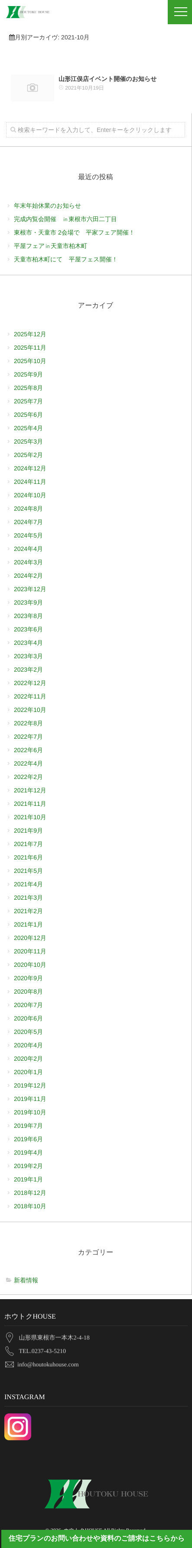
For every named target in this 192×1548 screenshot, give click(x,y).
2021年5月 (28, 870)
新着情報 (26, 1280)
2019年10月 (30, 1112)
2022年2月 (28, 776)
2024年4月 (28, 548)
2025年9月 (28, 374)
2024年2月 (28, 575)
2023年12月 (30, 589)
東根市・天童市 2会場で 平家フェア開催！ (77, 232)
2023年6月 (28, 629)
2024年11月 (30, 481)
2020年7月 (28, 1004)
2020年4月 (28, 1045)
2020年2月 (28, 1058)
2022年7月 (28, 736)
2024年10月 (30, 495)
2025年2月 (28, 454)
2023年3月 (28, 656)
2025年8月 (28, 387)
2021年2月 (28, 911)
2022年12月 (30, 682)
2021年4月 (28, 884)
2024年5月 (28, 535)
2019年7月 (28, 1125)
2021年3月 (28, 897)
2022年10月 (30, 709)
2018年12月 (30, 1192)
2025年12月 (30, 334)
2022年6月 (28, 750)
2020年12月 (30, 937)
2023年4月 (28, 642)
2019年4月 (28, 1152)
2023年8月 (28, 615)
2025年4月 (28, 428)
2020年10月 (30, 964)
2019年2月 (28, 1165)
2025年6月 (28, 414)
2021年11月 (30, 803)
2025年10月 (30, 360)
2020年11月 (30, 951)
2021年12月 (30, 790)
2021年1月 (28, 924)
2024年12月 (30, 468)
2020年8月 (28, 991)
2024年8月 (28, 508)
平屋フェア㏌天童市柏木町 (50, 245)
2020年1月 (28, 1071)
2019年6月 (28, 1139)
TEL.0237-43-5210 (42, 1348)
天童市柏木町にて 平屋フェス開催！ (66, 259)
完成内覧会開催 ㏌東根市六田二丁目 (65, 219)
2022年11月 (30, 696)
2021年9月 (28, 830)
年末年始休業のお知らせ (47, 205)
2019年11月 (30, 1098)
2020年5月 (28, 1031)
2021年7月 (28, 843)
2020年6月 (28, 1018)
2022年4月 (28, 763)
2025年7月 (28, 401)
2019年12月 (30, 1085)
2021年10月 (30, 817)
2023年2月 (28, 669)
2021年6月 (28, 857)
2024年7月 (28, 521)
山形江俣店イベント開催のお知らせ (108, 78)
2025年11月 (30, 347)
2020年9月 (28, 978)
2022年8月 (28, 723)
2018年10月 (30, 1206)
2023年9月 (28, 602)
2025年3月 (28, 441)
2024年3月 (28, 562)
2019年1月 (28, 1179)
